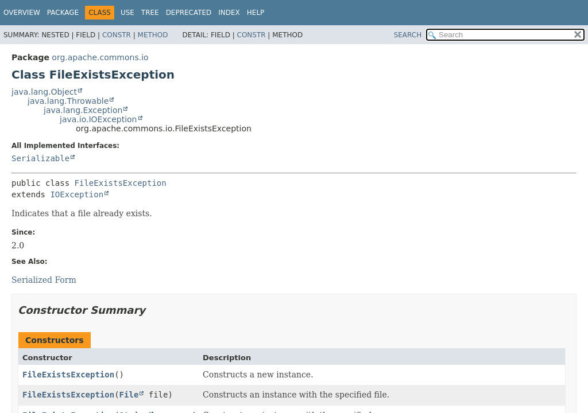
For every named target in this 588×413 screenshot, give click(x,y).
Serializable (40, 158)
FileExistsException (121, 183)
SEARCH (408, 35)
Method (153, 35)
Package (63, 13)
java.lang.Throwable (68, 101)
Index (229, 13)
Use (127, 13)
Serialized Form (43, 280)
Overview (21, 13)
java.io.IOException (98, 119)
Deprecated (189, 13)
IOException (76, 194)
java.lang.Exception (83, 110)
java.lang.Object (44, 91)
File (129, 394)
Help (256, 13)
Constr (116, 35)
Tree (150, 13)
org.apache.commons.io (100, 57)
